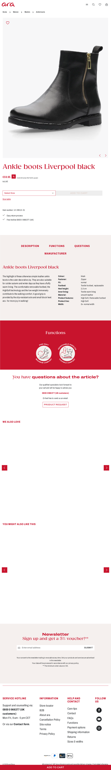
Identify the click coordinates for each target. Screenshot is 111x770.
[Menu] (87, 4)
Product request (55, 404)
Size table (7, 199)
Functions (72, 722)
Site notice (45, 724)
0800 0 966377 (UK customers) (55, 393)
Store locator (46, 705)
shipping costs (64, 764)
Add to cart (55, 767)
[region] (55, 88)
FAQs (70, 718)
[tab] (30, 246)
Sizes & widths (75, 741)
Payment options (76, 727)
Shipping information (78, 732)
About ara (45, 715)
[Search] (93, 4)
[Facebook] (99, 710)
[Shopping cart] (106, 4)
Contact (71, 713)
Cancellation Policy (50, 719)
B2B (42, 710)
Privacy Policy (47, 733)
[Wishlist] (100, 4)
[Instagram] (99, 728)
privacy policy (74, 663)
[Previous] (100, 155)
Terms (43, 729)
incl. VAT (5, 181)
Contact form (21, 724)
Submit (88, 648)
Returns (71, 736)
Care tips (72, 708)
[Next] (105, 155)
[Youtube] (99, 719)
